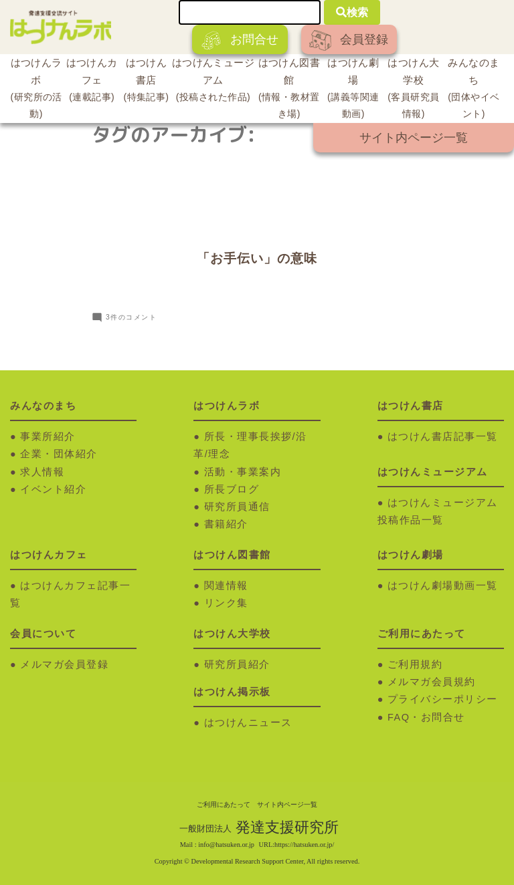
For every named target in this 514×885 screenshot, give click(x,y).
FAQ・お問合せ (426, 717)
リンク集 (226, 603)
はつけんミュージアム (213, 81)
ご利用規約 (415, 664)
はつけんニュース (248, 722)
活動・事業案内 (243, 472)
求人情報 (42, 472)
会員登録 (348, 40)
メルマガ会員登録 (64, 664)
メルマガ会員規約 (432, 681)
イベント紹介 (53, 489)
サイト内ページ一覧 (413, 137)
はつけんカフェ (91, 81)
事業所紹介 (48, 436)
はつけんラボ (36, 90)
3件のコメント (131, 317)
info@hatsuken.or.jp (226, 844)
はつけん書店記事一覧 (443, 436)
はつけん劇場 (353, 90)
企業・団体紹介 (59, 454)
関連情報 (226, 585)
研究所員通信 (237, 506)
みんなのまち (474, 90)
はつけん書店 (146, 81)
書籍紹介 (226, 524)
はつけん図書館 (289, 90)
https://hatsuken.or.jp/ (304, 844)
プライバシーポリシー (443, 699)
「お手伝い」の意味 (257, 258)
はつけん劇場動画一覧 (443, 585)
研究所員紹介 (237, 664)
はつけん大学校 (413, 90)
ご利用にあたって (223, 804)
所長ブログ (232, 489)
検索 (352, 12)
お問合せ (239, 40)
